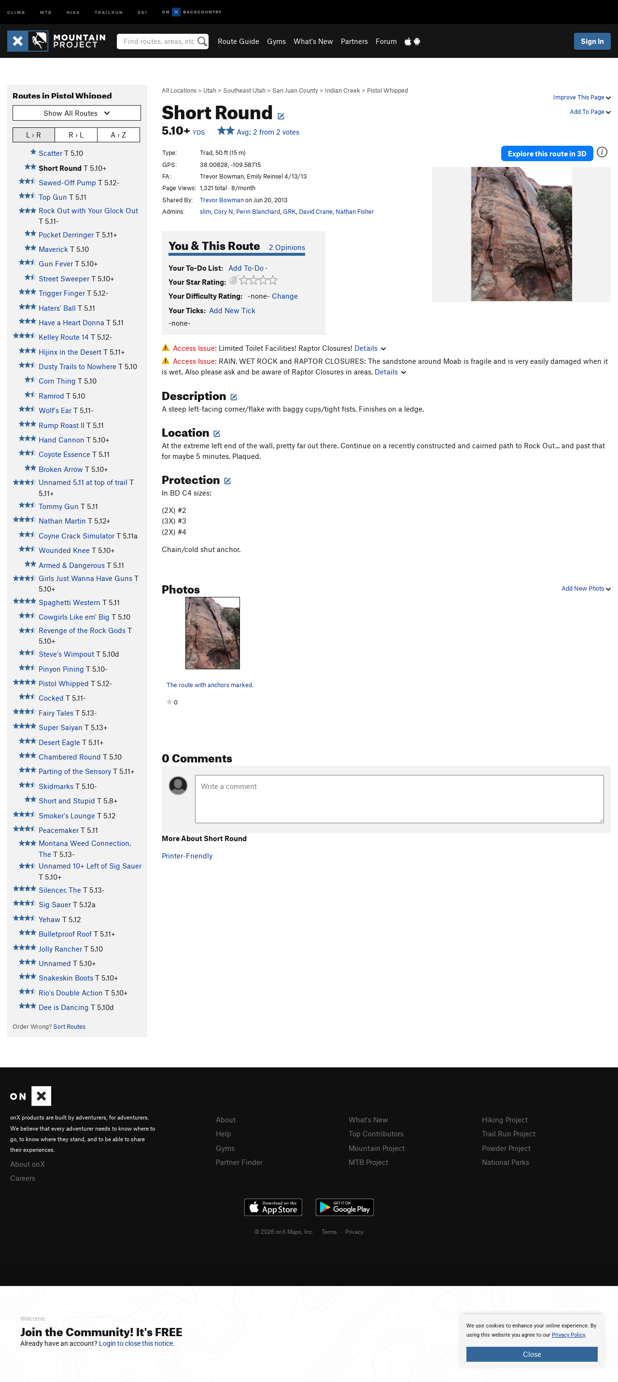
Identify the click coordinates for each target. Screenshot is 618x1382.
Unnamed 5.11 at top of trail (83, 482)
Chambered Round (70, 756)
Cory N (223, 211)
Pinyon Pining (61, 668)
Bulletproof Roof (65, 933)
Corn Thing (57, 380)
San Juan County (295, 90)
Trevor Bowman (222, 200)
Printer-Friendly (187, 855)
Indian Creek (342, 90)
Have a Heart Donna (71, 322)
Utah (209, 90)
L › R (33, 134)
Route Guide (238, 41)
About (226, 1119)
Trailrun (109, 12)
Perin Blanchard (258, 211)
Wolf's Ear (55, 410)
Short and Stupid (67, 800)
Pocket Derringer (66, 234)
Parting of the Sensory (75, 771)
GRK (289, 211)
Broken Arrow (61, 469)
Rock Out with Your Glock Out (88, 210)
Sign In (592, 41)
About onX (27, 1164)
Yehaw (49, 919)
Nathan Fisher (355, 211)
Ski (143, 12)
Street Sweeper (64, 278)
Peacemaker (59, 830)
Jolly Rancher (60, 948)
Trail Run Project (508, 1133)
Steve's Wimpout (66, 654)
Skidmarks (56, 786)
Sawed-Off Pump (67, 182)
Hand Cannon (61, 439)
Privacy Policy (568, 1335)
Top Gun (53, 197)
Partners (354, 41)
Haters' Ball (57, 308)
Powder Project (506, 1148)
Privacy (354, 1231)
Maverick (53, 249)
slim (205, 211)
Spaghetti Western (69, 602)
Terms (329, 1231)
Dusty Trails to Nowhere (77, 366)
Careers (22, 1178)
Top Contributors (376, 1133)
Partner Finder (239, 1162)
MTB (46, 12)
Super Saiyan (61, 727)
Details (370, 348)
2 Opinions (287, 247)
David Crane (316, 211)
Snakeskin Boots (66, 977)
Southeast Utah (244, 90)
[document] (532, 1341)
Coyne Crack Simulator (76, 535)
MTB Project (368, 1162)
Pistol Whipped (387, 90)
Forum (386, 41)
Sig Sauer (55, 904)
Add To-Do (246, 267)
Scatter (50, 153)
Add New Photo (586, 588)
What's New (313, 41)
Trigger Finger (62, 293)
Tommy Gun (59, 506)
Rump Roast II (61, 425)
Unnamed (55, 963)
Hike (73, 12)
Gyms (276, 41)
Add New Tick (232, 310)
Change (285, 295)
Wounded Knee (64, 550)
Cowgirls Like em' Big (74, 616)
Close (532, 1354)
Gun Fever (56, 263)
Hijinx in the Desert (70, 351)
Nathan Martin (62, 520)
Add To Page (590, 111)
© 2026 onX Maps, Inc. (283, 1231)
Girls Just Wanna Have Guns (85, 578)
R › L (76, 134)
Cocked (51, 697)
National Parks (505, 1162)
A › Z (118, 134)
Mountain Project (377, 1148)
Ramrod (51, 395)
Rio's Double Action (71, 992)
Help (223, 1133)
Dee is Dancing (64, 1007)
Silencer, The (60, 889)
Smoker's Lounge (67, 815)
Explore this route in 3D (547, 153)
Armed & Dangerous (72, 565)
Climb (16, 12)
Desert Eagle (59, 742)
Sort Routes (69, 1026)
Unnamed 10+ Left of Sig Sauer (90, 865)
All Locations (179, 90)
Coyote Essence (64, 454)
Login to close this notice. (137, 1343)
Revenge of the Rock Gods (82, 630)
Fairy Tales (56, 712)
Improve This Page (582, 97)
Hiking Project (505, 1119)
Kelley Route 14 (64, 336)
